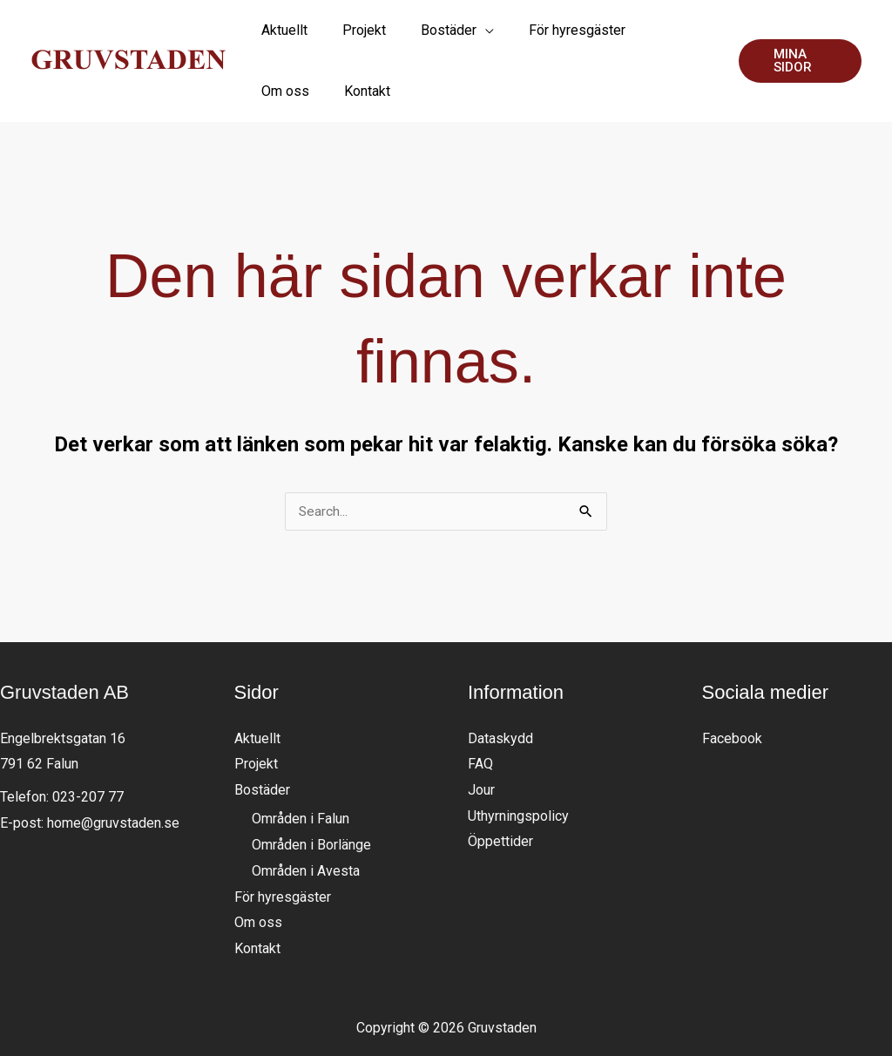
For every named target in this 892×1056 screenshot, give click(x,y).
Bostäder (262, 743)
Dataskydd (500, 692)
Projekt (256, 717)
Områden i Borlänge (311, 798)
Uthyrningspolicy (518, 770)
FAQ (480, 717)
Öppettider (500, 795)
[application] (451, 37)
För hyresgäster (282, 851)
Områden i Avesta (306, 824)
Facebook (732, 692)
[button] (789, 38)
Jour (481, 743)
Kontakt (257, 902)
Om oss (258, 876)
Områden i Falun (300, 773)
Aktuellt (257, 692)
